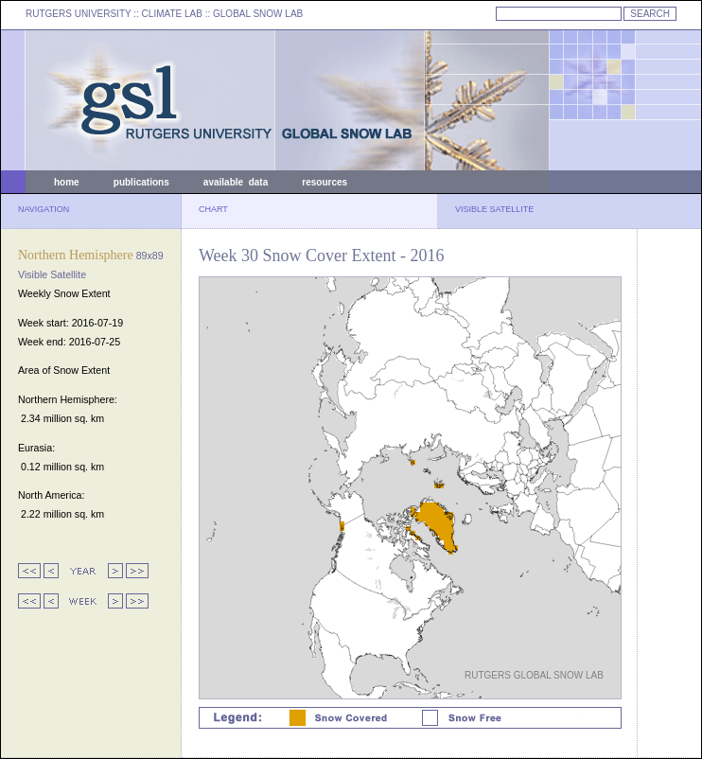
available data (235, 182)
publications (141, 182)
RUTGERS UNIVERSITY (79, 14)
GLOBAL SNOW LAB (258, 14)
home (66, 182)
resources (324, 182)
